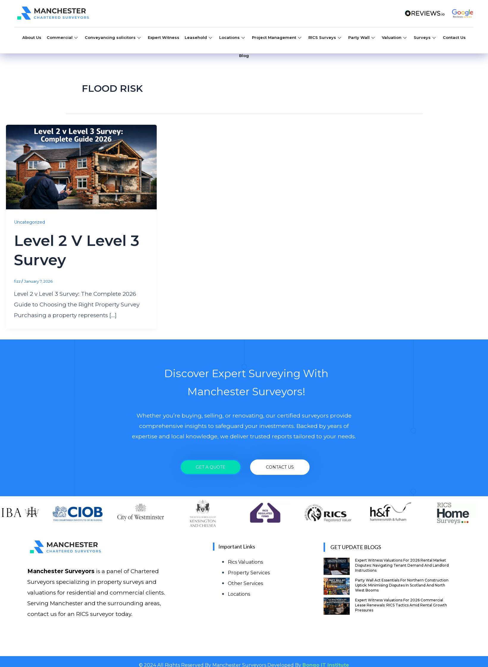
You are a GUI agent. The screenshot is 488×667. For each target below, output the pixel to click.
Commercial (62, 38)
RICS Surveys (324, 38)
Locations (232, 38)
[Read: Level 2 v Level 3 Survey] (81, 167)
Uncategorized (29, 222)
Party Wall (361, 38)
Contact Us (454, 37)
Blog (244, 55)
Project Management (276, 38)
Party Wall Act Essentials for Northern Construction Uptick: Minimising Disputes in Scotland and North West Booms (401, 585)
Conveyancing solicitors (113, 38)
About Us (31, 37)
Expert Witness (163, 37)
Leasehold (198, 38)
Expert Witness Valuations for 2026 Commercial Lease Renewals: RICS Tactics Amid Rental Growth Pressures (401, 605)
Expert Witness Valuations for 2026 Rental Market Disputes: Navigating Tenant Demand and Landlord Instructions (402, 565)
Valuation (394, 38)
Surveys (425, 38)
